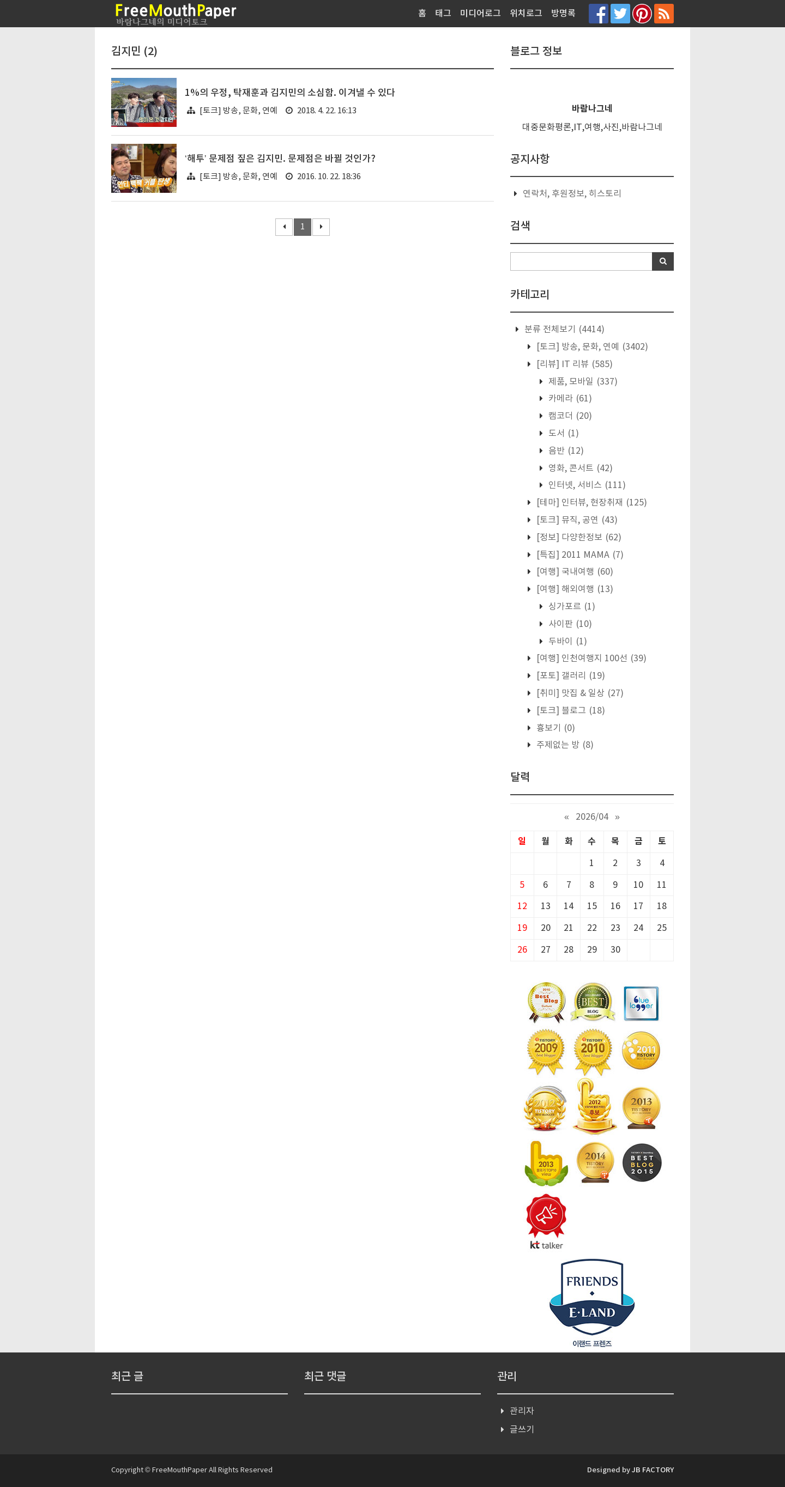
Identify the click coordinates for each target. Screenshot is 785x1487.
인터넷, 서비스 (586, 485)
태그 (443, 14)
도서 (562, 433)
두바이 (566, 642)
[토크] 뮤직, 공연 (576, 520)
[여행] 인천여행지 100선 (590, 658)
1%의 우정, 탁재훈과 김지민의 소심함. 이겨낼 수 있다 (290, 93)
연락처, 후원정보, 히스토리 (572, 194)
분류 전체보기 (563, 329)
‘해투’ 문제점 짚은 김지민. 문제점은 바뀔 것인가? (280, 159)
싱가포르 (570, 607)
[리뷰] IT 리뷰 (573, 364)
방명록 (563, 14)
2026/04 (592, 817)
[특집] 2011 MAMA (579, 555)
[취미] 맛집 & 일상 (579, 693)
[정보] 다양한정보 (577, 538)
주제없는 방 (564, 745)
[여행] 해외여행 (573, 589)
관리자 (522, 1411)
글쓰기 (522, 1430)
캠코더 (569, 416)
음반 (565, 451)
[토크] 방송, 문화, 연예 (238, 110)
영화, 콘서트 (579, 468)
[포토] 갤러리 (569, 676)
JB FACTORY (653, 1470)
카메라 (569, 399)
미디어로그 (480, 14)
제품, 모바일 (582, 382)
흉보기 (554, 728)
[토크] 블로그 (569, 711)
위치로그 (526, 14)
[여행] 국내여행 (573, 572)
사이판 (569, 624)
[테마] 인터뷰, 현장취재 (590, 503)
